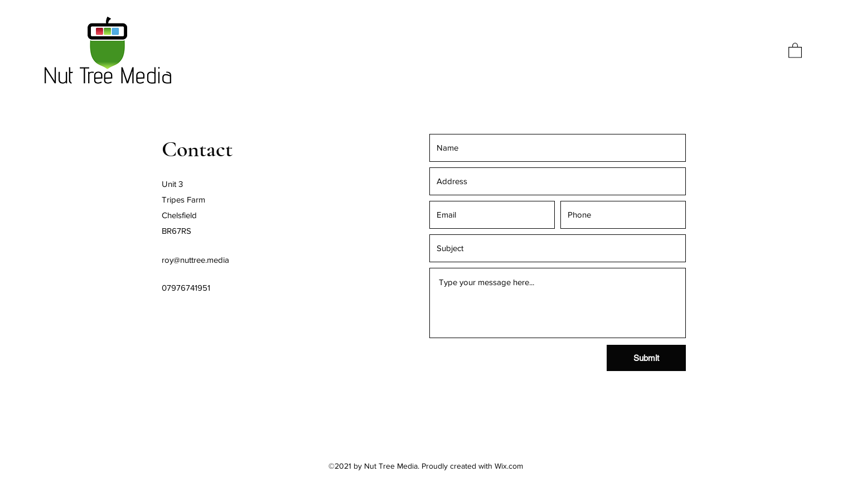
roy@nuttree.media (195, 259)
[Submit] (646, 358)
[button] (795, 50)
